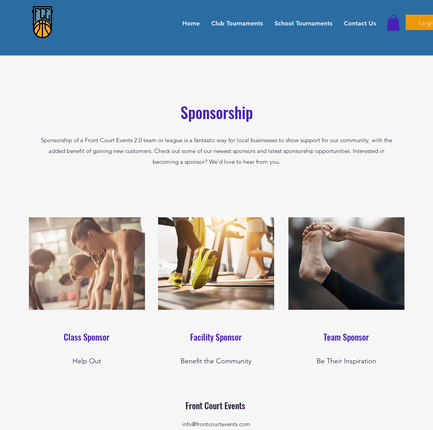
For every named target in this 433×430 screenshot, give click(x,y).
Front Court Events (216, 405)
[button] (237, 23)
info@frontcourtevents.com (216, 424)
